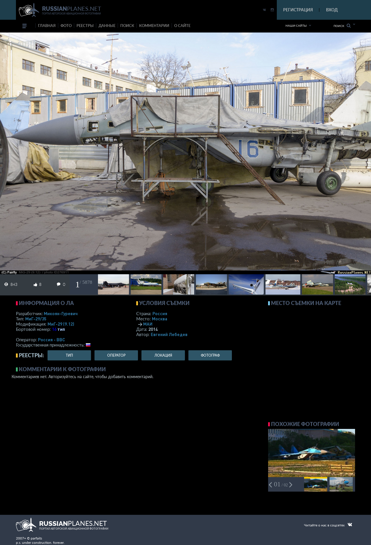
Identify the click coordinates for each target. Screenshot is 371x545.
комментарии (154, 25)
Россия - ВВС (51, 339)
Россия (159, 313)
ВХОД (332, 9)
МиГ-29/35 (35, 318)
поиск (127, 25)
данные (107, 25)
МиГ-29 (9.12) (61, 323)
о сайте (182, 25)
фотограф (210, 355)
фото (66, 25)
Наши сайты (296, 25)
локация (163, 355)
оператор (116, 355)
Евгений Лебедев (169, 334)
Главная (47, 25)
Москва (159, 318)
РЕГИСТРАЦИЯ (298, 9)
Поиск (342, 26)
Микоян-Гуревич (61, 313)
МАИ (147, 323)
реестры (85, 25)
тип (61, 329)
